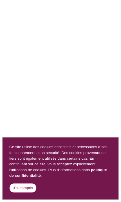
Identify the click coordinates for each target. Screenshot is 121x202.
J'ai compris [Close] (23, 188)
